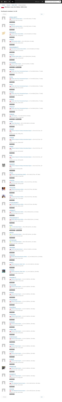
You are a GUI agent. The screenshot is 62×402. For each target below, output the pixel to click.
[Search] (59, 2)
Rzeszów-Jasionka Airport (16, 18)
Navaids (8, 5)
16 (12, 135)
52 (12, 237)
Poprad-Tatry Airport (15, 123)
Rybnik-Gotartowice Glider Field (18, 264)
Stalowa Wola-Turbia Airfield (17, 33)
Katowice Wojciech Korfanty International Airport (21, 130)
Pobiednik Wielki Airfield (16, 56)
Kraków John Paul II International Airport (19, 71)
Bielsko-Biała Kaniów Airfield (17, 211)
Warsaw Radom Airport (16, 63)
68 (12, 22)
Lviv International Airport (16, 226)
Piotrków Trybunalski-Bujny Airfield (18, 174)
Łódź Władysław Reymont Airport (18, 383)
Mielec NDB (14, 5)
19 (12, 297)
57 (12, 230)
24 (12, 185)
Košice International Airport (16, 249)
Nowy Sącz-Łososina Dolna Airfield (18, 48)
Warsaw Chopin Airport (16, 279)
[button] (13, 1)
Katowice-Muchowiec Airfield (17, 181)
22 (12, 111)
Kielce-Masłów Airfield (15, 41)
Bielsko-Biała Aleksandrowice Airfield (19, 256)
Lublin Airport (14, 115)
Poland (3, 5)
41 (12, 170)
